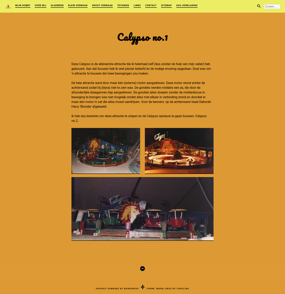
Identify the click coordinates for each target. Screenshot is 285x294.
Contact (151, 5)
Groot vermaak (102, 5)
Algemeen (57, 5)
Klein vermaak (78, 5)
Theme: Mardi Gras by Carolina (167, 288)
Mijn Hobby (22, 5)
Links (137, 5)
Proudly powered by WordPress (117, 288)
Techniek (123, 5)
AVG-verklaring (187, 5)
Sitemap (166, 5)
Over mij (40, 5)
